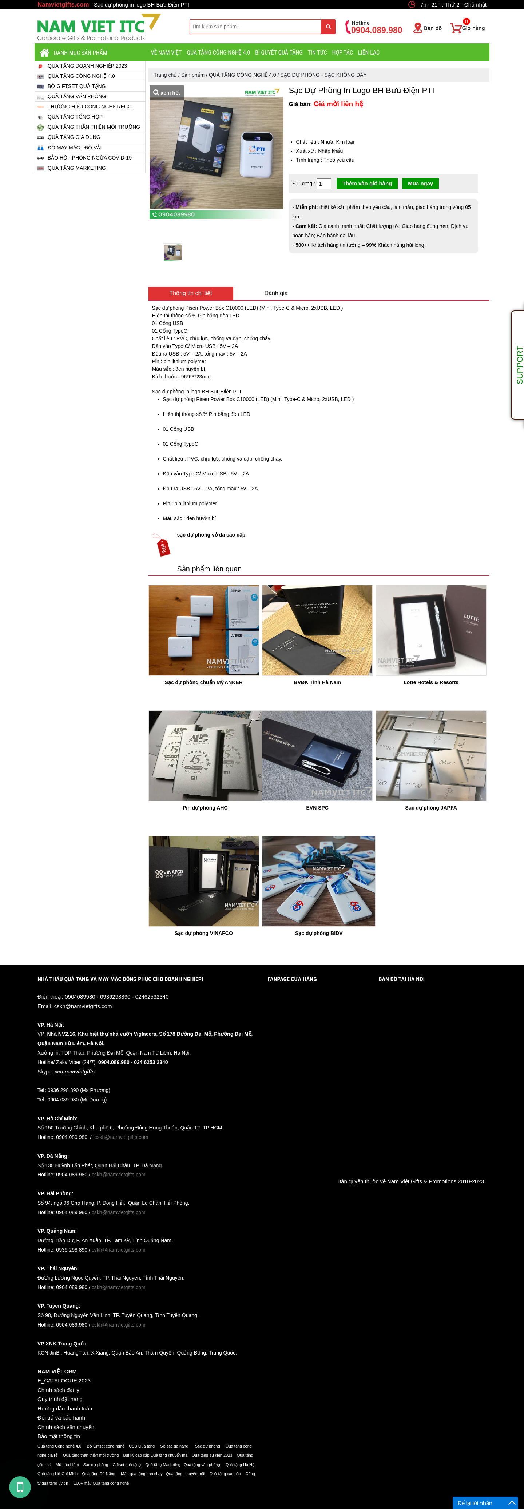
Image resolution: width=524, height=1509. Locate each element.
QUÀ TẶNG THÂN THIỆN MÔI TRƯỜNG (88, 127)
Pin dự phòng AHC (205, 808)
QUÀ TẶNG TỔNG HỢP (70, 117)
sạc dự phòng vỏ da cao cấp (211, 535)
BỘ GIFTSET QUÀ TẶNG (71, 86)
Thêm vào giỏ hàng (367, 183)
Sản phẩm (193, 75)
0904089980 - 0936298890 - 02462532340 (116, 997)
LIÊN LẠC (369, 52)
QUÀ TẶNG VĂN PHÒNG (71, 96)
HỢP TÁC (342, 52)
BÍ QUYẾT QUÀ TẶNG (279, 52)
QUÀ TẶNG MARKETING (71, 168)
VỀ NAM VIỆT (166, 52)
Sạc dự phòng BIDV (319, 933)
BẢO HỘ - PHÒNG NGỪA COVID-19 (84, 158)
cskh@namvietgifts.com (83, 1006)
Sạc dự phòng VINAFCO (204, 933)
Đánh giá (276, 293)
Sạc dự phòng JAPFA (431, 808)
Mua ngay (420, 183)
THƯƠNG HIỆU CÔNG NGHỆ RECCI (85, 107)
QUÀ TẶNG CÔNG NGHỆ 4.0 (218, 52)
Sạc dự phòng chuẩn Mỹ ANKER (204, 682)
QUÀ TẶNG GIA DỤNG (68, 137)
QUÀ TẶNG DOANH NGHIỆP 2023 (82, 66)
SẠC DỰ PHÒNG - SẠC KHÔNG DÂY (323, 75)
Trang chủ (165, 75)
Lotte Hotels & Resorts (431, 682)
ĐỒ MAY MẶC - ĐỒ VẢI (69, 148)
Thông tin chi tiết (190, 293)
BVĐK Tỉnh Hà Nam (317, 682)
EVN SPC (317, 808)
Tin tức (317, 52)
